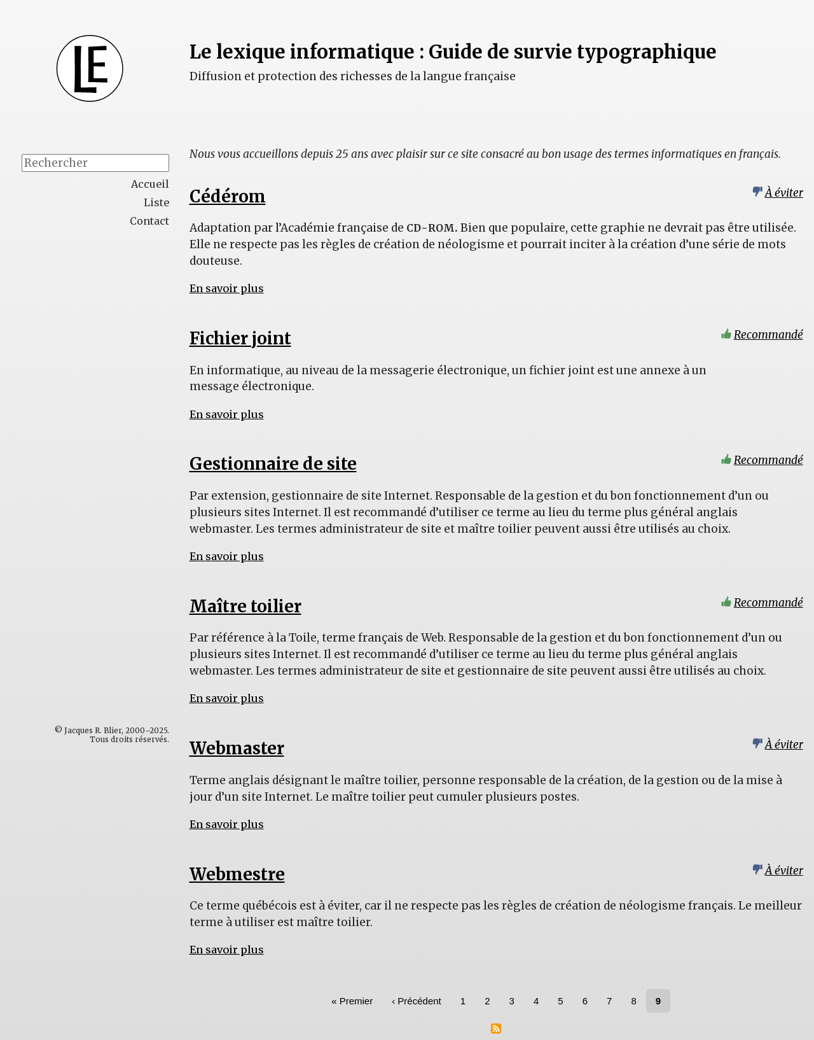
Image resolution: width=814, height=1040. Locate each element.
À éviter (784, 193)
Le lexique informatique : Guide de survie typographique (453, 52)
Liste (156, 202)
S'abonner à (496, 1028)
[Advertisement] (121, 437)
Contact (149, 220)
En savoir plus (227, 288)
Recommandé (768, 335)
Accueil (150, 184)
